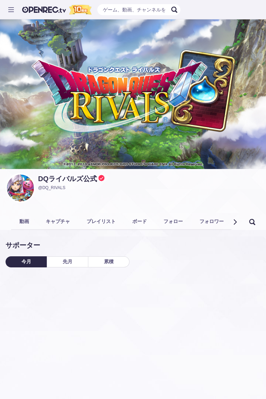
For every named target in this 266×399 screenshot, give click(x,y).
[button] (234, 222)
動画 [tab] (24, 221)
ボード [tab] (139, 221)
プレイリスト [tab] (101, 221)
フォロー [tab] (173, 221)
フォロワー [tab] (212, 221)
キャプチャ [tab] (58, 221)
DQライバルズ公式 (67, 179)
